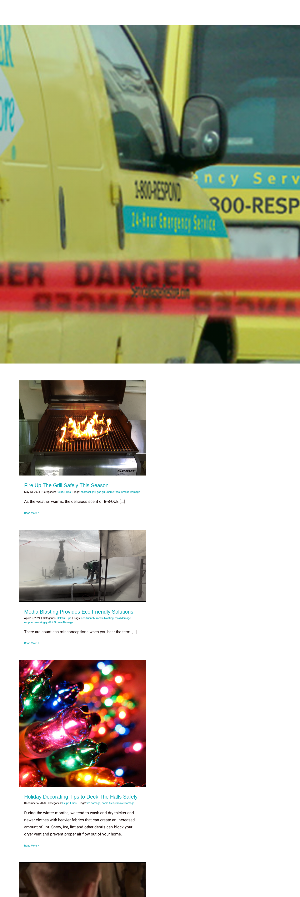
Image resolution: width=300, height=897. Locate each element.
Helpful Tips (63, 492)
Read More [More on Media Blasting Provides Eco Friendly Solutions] (30, 643)
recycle (28, 622)
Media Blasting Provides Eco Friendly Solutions (78, 611)
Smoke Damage (130, 492)
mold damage (123, 618)
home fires (113, 492)
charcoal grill (88, 492)
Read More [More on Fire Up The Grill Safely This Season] (30, 513)
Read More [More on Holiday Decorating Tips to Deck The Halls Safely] (30, 845)
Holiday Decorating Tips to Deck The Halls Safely (81, 796)
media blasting (105, 618)
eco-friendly (88, 618)
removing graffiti (43, 622)
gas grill (101, 492)
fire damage (93, 803)
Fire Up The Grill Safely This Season (66, 485)
